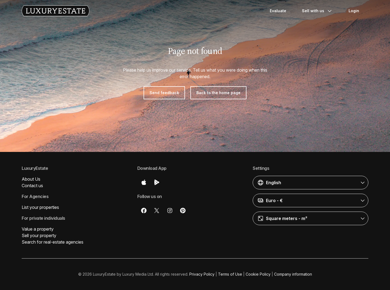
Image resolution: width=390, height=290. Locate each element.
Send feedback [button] (164, 92)
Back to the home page (218, 92)
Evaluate (278, 10)
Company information (293, 274)
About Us (31, 179)
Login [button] (354, 10)
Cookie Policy (258, 274)
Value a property (38, 229)
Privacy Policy (201, 274)
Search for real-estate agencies (52, 242)
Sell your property (39, 235)
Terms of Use (230, 274)
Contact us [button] (32, 185)
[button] (310, 182)
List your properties (40, 207)
